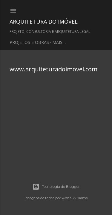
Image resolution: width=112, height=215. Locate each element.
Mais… (59, 42)
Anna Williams (75, 198)
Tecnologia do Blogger (56, 186)
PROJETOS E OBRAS (29, 42)
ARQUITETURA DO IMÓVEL (44, 21)
